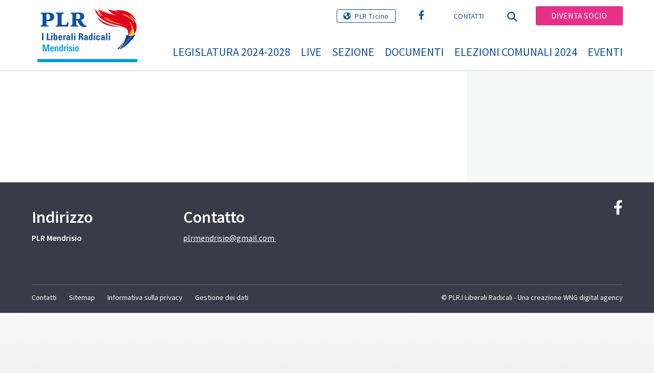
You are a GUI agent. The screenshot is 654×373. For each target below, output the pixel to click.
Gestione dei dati (221, 297)
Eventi (605, 52)
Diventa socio (579, 16)
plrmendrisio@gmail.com (229, 238)
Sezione (353, 52)
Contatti (469, 16)
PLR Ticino (372, 16)
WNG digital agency (593, 297)
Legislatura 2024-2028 (231, 52)
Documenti (414, 52)
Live (311, 52)
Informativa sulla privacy (145, 297)
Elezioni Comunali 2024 (515, 52)
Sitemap (82, 297)
